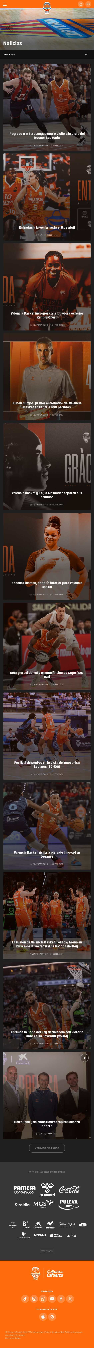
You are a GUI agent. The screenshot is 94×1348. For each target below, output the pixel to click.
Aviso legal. (38, 1332)
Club (39, 235)
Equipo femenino (39, 325)
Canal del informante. (15, 1335)
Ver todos (47, 1251)
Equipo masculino (39, 145)
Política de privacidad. (54, 1332)
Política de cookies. (74, 1332)
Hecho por (13, 1338)
